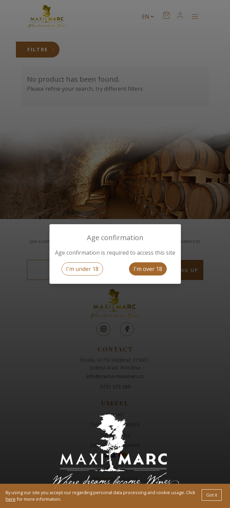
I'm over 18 (148, 269)
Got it (211, 495)
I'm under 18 (82, 269)
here (11, 499)
